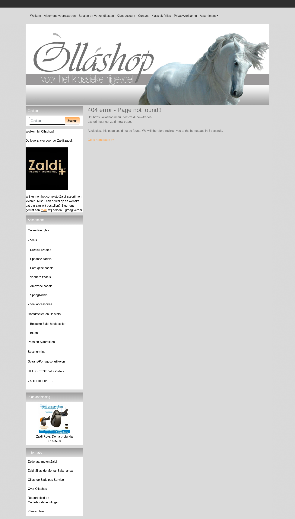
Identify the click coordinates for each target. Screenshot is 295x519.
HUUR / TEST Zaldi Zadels (46, 371)
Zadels (32, 240)
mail (44, 210)
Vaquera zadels (40, 277)
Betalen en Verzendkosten (96, 15)
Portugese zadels (41, 268)
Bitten (34, 332)
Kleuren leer (36, 511)
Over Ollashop (37, 488)
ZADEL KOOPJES (40, 381)
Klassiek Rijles (161, 15)
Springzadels (39, 295)
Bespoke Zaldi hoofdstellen (48, 323)
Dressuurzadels (40, 249)
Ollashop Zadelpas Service (46, 479)
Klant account (126, 15)
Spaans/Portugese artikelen (46, 361)
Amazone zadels (41, 286)
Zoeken (73, 120)
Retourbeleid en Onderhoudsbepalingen (43, 500)
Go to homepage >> (101, 139)
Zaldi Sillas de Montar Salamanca (50, 470)
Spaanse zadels (41, 259)
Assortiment (208, 15)
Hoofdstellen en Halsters (44, 314)
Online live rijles (38, 230)
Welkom (35, 15)
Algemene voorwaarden (60, 15)
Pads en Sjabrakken (41, 341)
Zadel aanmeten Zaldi (42, 461)
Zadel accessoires (40, 304)
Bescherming (36, 351)
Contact (143, 15)
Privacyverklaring (185, 15)
